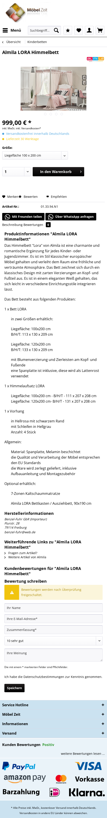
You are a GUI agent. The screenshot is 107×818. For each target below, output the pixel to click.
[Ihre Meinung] (53, 655)
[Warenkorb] (100, 30)
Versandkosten (29, 813)
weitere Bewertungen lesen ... (83, 753)
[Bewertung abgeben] (53, 640)
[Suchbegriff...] (44, 30)
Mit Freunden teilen (23, 217)
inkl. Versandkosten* (28, 128)
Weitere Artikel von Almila (25, 557)
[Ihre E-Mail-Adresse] (53, 618)
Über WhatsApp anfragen (71, 217)
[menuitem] (11, 30)
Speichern (14, 688)
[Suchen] (56, 30)
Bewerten (28, 197)
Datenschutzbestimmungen (43, 677)
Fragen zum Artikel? (20, 553)
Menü (12, 30)
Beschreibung (12, 225)
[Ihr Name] (53, 607)
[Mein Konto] (89, 30)
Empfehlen (56, 197)
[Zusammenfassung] (53, 629)
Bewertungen (37, 225)
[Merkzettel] (78, 30)
